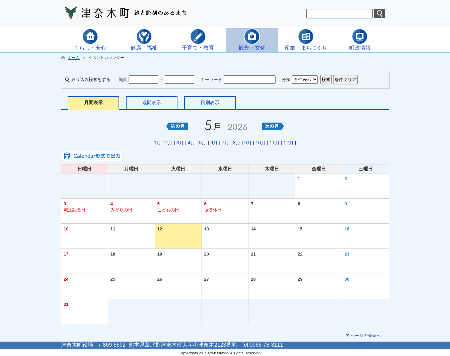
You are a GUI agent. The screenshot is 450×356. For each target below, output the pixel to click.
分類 (286, 79)
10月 (260, 142)
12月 (289, 142)
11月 (275, 142)
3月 (180, 142)
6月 (214, 142)
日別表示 (210, 102)
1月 (157, 142)
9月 (248, 142)
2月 (168, 142)
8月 (236, 142)
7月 (225, 142)
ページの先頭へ (366, 336)
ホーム (74, 57)
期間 (123, 79)
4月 (191, 142)
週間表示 (151, 102)
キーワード (211, 79)
